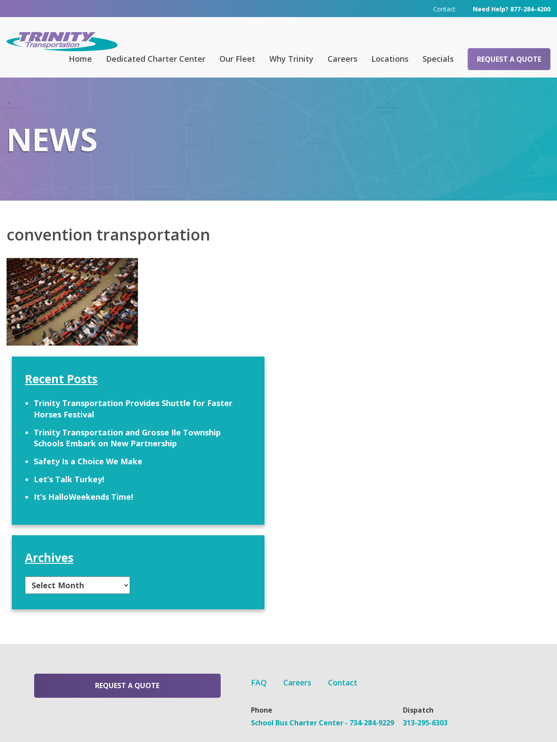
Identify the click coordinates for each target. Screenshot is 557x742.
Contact (444, 8)
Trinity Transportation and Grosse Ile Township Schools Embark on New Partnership (465, 320)
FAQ (179, 575)
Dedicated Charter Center (155, 58)
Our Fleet (237, 58)
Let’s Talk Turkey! (433, 368)
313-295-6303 (193, 639)
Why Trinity (291, 58)
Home (80, 58)
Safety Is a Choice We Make (452, 350)
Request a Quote (509, 59)
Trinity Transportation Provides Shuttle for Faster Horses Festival (464, 286)
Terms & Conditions (389, 722)
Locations (390, 58)
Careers (342, 58)
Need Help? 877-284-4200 (511, 8)
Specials (438, 58)
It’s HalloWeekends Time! (447, 386)
